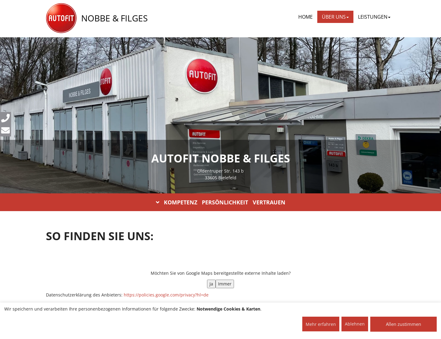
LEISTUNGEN (374, 16)
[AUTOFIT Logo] (61, 18)
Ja (211, 284)
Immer (225, 284)
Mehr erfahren (321, 324)
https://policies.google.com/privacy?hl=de (166, 295)
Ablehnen (355, 324)
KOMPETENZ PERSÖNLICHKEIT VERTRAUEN (220, 202)
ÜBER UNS (335, 16)
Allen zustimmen (403, 324)
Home (305, 16)
